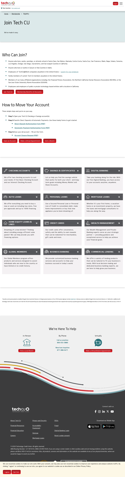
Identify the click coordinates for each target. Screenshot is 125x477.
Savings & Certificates (62, 170)
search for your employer (69, 72)
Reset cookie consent (62, 435)
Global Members (18, 251)
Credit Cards (57, 223)
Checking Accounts (19, 170)
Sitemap (35, 433)
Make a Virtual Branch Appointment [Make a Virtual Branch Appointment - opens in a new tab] (98, 350)
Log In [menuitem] (115, 3)
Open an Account (10, 141)
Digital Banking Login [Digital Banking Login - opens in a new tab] (61, 430)
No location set (16, 8)
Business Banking (59, 251)
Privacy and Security (39, 420)
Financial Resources (17, 425)
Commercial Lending (102, 251)
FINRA (71, 299)
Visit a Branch (50, 141)
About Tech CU (15, 420)
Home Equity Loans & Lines (20, 223)
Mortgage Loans (100, 196)
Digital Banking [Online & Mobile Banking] (99, 170)
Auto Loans (15, 196)
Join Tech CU (8, 92)
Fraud (56, 425)
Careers (13, 435)
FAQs (56, 420)
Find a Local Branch (26, 350)
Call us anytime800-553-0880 (62, 341)
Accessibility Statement (36, 426)
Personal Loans (58, 196)
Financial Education (17, 430)
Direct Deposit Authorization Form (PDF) (30, 123)
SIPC (75, 299)
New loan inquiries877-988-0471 (62, 348)
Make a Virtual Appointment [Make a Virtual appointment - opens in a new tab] (30, 141)
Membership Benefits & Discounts (29, 92)
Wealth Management (102, 223)
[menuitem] (8, 3)
